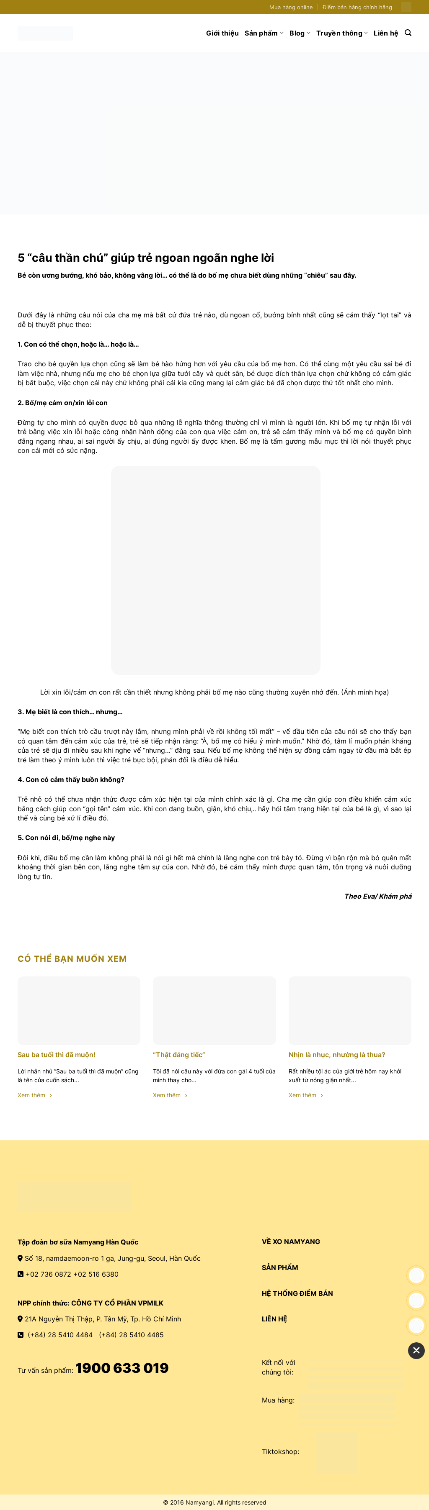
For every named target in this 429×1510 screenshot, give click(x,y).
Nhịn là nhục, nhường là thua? (337, 1054)
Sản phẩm (264, 33)
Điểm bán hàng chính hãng (357, 7)
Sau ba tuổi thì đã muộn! (57, 1054)
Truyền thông (342, 33)
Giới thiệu (222, 33)
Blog (299, 33)
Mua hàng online (291, 7)
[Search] (408, 33)
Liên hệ (386, 33)
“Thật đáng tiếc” (179, 1054)
